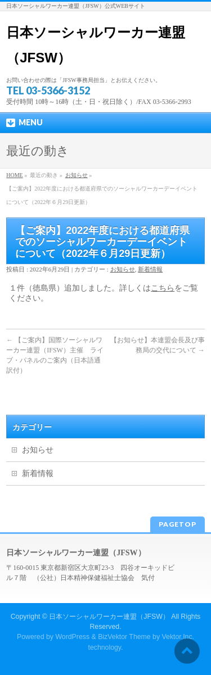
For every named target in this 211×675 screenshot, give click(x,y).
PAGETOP (177, 524)
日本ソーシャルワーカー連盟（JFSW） (109, 616)
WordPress (72, 637)
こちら (162, 288)
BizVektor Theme (124, 637)
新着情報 (150, 269)
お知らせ (76, 175)
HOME (14, 175)
